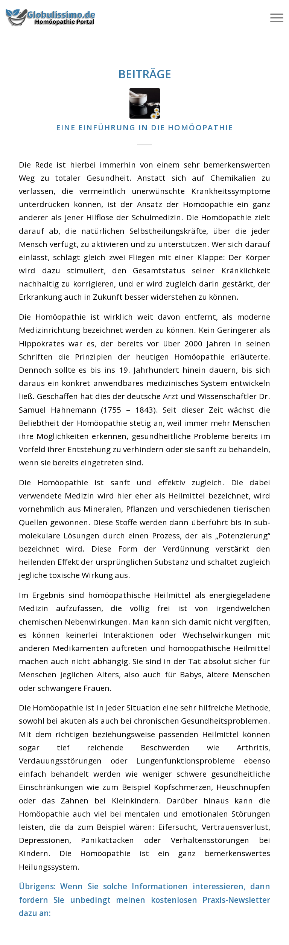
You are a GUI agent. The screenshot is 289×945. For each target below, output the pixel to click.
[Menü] (273, 17)
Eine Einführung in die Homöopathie (144, 127)
